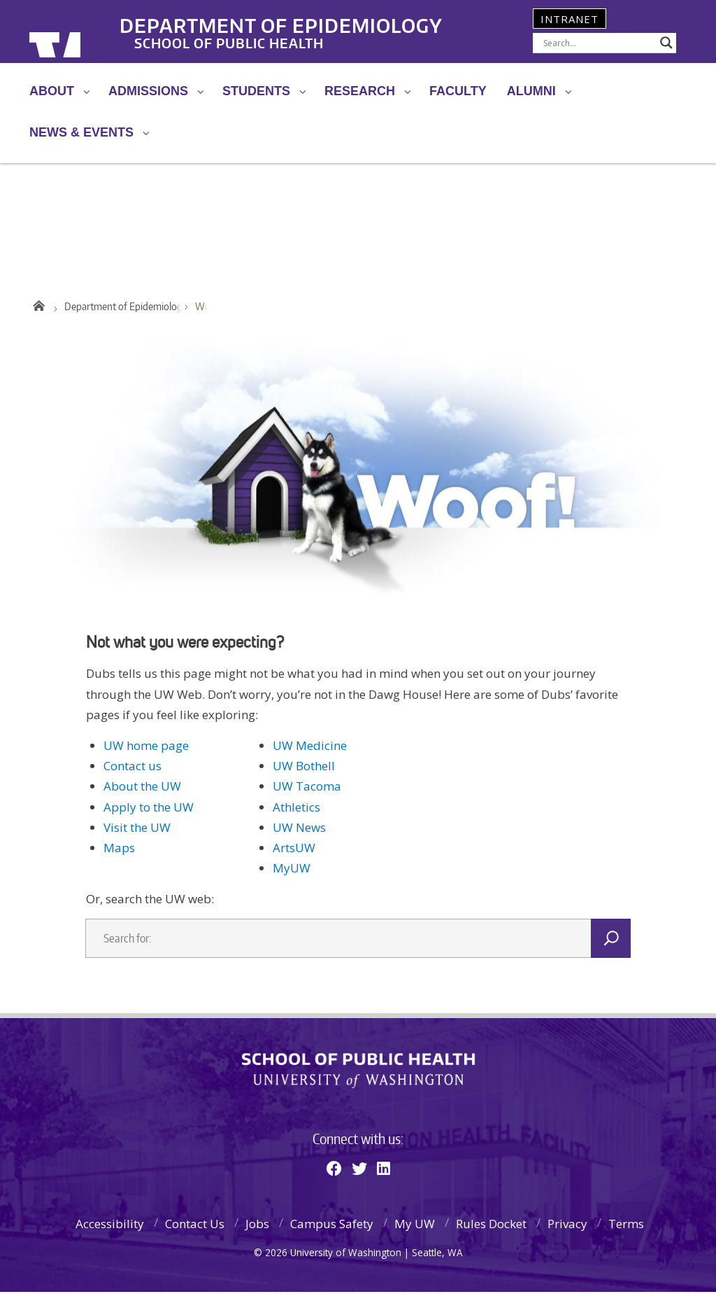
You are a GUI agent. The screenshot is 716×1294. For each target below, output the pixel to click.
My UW (414, 1226)
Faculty (458, 91)
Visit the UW (137, 829)
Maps (119, 850)
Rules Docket (491, 1226)
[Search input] (598, 43)
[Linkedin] (383, 1170)
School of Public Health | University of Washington (358, 1072)
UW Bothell (304, 768)
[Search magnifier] (666, 43)
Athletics (296, 809)
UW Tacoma (307, 788)
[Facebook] (334, 1170)
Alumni (531, 91)
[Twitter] (359, 1170)
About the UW (142, 788)
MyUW (291, 870)
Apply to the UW (148, 809)
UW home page (146, 747)
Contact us (132, 768)
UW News (299, 829)
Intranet (569, 19)
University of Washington (86, 31)
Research (359, 91)
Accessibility (110, 1226)
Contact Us (194, 1226)
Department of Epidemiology (318, 20)
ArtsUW (294, 850)
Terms (626, 1226)
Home (38, 305)
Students (256, 91)
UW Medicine (310, 747)
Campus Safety (331, 1226)
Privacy (567, 1226)
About (51, 91)
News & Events (81, 132)
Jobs (257, 1226)
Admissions (148, 91)
